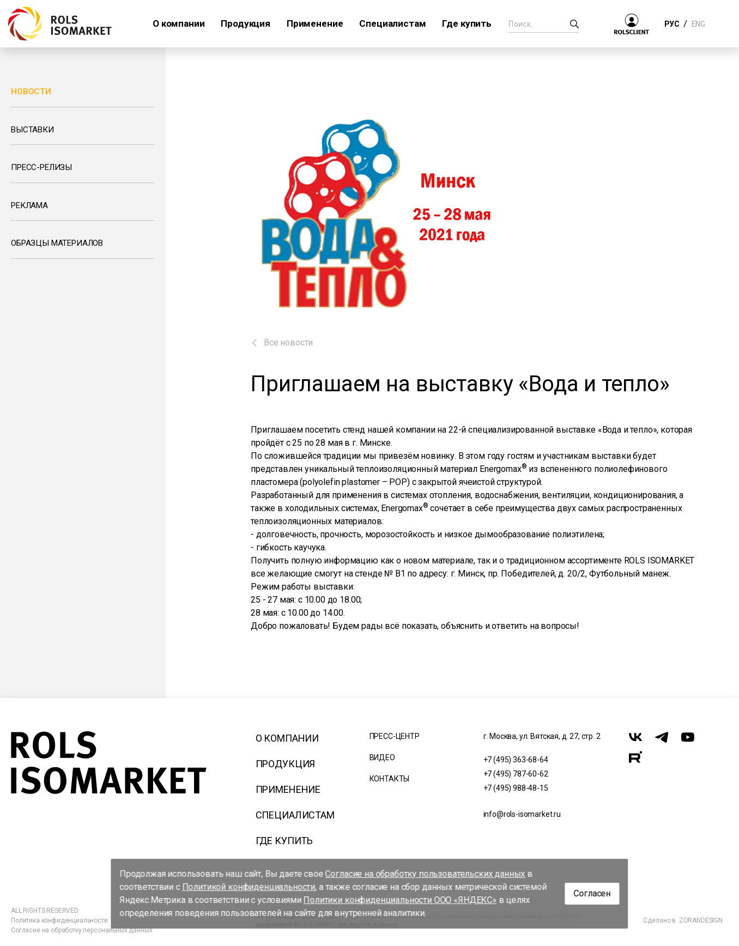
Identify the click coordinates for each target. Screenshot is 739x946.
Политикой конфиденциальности (249, 887)
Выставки (32, 130)
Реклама (29, 205)
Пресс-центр (395, 736)
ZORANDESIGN (701, 920)
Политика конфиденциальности (59, 920)
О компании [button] (178, 23)
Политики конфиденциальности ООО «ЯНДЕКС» (400, 900)
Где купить (284, 840)
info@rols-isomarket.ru (522, 814)
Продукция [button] (245, 23)
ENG (698, 24)
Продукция (286, 763)
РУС (671, 24)
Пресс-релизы (41, 167)
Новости (31, 91)
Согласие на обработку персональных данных (81, 930)
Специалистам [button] (392, 23)
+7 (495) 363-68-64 (515, 759)
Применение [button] (315, 23)
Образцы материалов (57, 243)
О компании (287, 738)
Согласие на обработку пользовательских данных (425, 874)
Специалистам (295, 815)
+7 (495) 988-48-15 (515, 788)
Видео (382, 757)
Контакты (390, 778)
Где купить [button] (466, 23)
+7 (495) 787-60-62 (515, 773)
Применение (288, 789)
